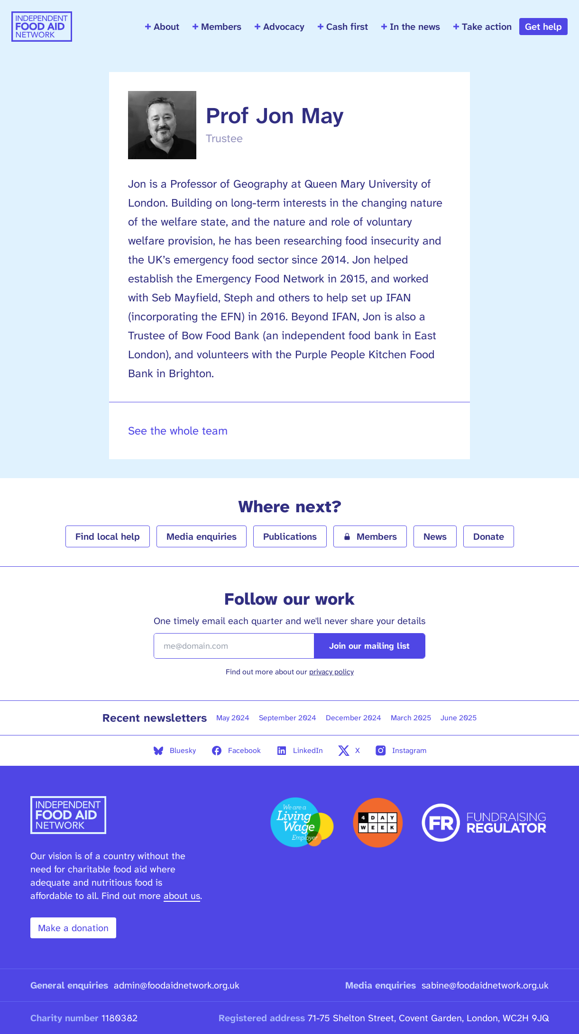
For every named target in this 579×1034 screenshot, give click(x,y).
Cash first (343, 26)
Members (217, 26)
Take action (482, 26)
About (162, 26)
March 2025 (411, 718)
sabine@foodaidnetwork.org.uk (485, 985)
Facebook (236, 750)
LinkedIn (299, 750)
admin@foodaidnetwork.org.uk (176, 985)
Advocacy (279, 26)
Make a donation (73, 928)
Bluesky (174, 750)
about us (182, 895)
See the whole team (178, 430)
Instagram (401, 750)
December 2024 (353, 718)
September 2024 (287, 718)
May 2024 (232, 718)
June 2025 (459, 718)
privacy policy (331, 672)
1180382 (119, 1018)
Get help (543, 26)
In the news (410, 26)
